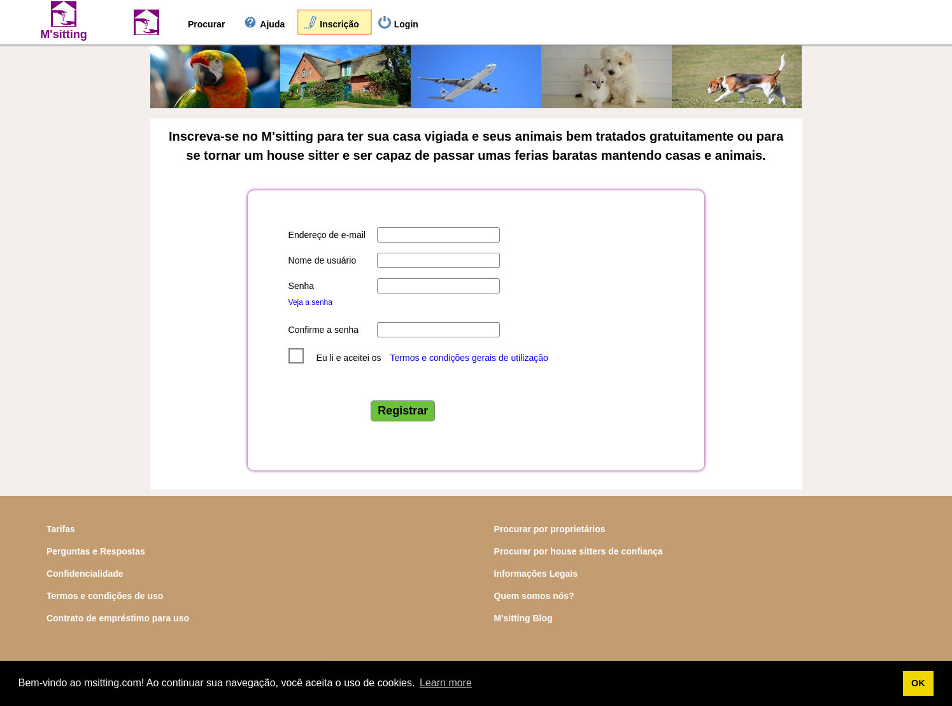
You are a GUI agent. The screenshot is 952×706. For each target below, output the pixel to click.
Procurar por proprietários (550, 529)
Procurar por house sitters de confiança (578, 551)
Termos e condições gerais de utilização (469, 358)
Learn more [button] (446, 682)
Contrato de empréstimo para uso (117, 618)
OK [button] (918, 683)
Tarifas (60, 529)
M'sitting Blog (523, 618)
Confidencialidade (85, 573)
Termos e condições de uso (104, 596)
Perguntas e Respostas (95, 551)
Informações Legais (536, 573)
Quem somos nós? (534, 596)
